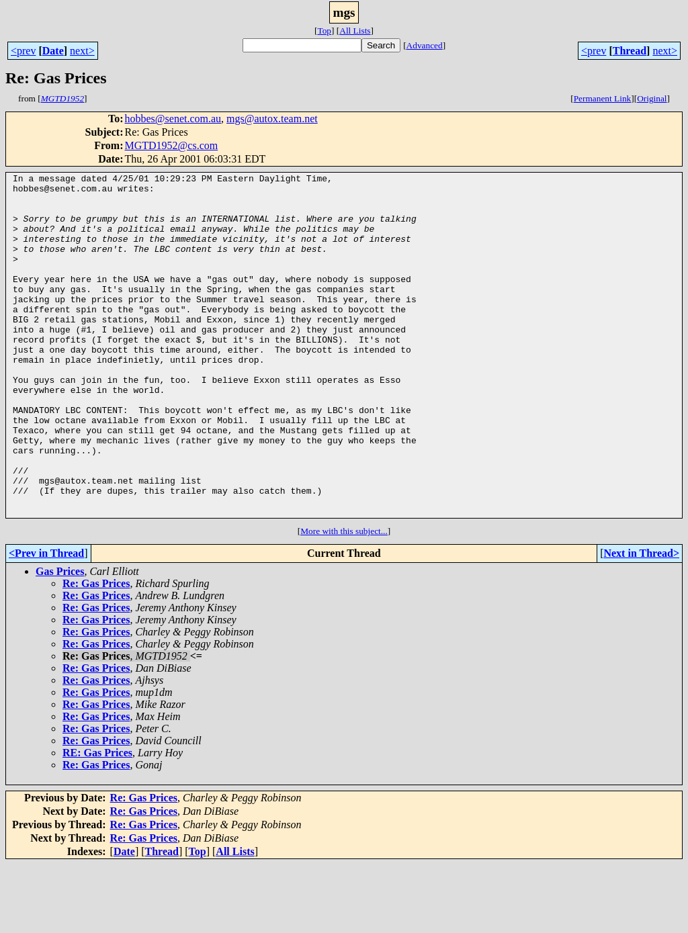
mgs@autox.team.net (272, 118)
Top (324, 31)
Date (53, 50)
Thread (629, 50)
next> (82, 50)
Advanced (424, 45)
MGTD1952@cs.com (171, 145)
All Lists (354, 31)
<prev (23, 50)
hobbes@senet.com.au (172, 118)
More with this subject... (344, 599)
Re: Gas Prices (96, 652)
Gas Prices (60, 640)
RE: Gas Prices (97, 821)
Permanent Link (603, 98)
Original (651, 98)
